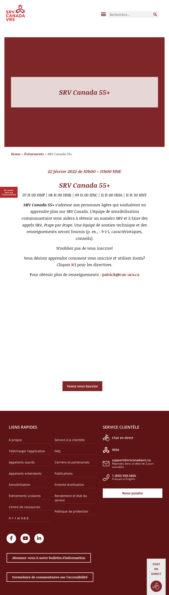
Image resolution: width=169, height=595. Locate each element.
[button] (103, 14)
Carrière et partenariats (72, 462)
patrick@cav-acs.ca (120, 274)
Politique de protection (71, 511)
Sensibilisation (19, 485)
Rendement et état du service (71, 498)
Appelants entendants (25, 473)
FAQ (58, 451)
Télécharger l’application (27, 451)
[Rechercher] (155, 14)
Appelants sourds (22, 462)
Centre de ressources (24, 507)
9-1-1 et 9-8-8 (18, 518)
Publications (64, 473)
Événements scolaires (25, 496)
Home (15, 153)
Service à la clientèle (70, 440)
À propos (15, 440)
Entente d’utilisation (69, 485)
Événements (34, 153)
